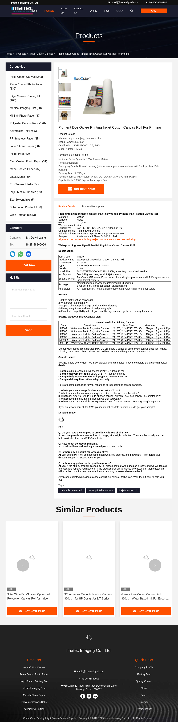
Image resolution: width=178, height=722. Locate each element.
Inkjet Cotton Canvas (41, 53)
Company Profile (144, 667)
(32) (24, 130)
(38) (25, 146)
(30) (20, 176)
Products (49, 10)
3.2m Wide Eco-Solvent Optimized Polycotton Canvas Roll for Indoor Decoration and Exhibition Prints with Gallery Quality (30, 597)
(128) (28, 123)
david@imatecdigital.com (123, 2)
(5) (22, 199)
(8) (26, 207)
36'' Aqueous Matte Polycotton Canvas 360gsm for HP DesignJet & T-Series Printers (88, 597)
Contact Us (78, 10)
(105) (26, 98)
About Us (64, 10)
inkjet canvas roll (128, 490)
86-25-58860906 (156, 2)
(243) (26, 76)
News (144, 688)
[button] (23, 565)
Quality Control (144, 681)
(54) (24, 184)
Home (34, 10)
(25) (24, 138)
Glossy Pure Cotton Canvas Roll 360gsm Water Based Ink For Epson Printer (143, 597)
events (93, 10)
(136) (26, 86)
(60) (26, 108)
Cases (143, 695)
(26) (20, 153)
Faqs (107, 10)
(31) (28, 161)
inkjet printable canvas (101, 490)
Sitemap (144, 702)
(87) (25, 115)
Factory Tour (144, 674)
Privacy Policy (144, 709)
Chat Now (28, 265)
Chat (153, 10)
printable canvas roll (72, 490)
